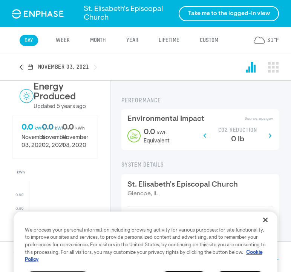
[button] (23, 67)
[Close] (265, 234)
